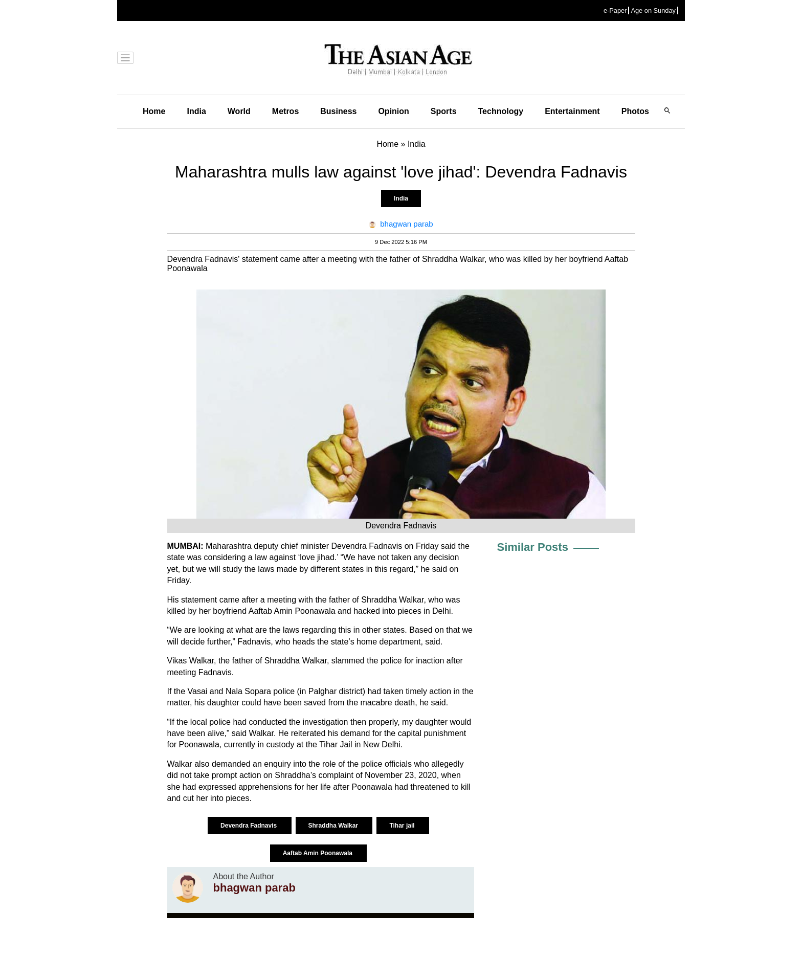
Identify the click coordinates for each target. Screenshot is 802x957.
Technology (501, 111)
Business (338, 111)
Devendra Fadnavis (249, 825)
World (239, 111)
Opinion (393, 111)
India (196, 111)
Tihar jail (402, 825)
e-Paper (615, 10)
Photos (635, 111)
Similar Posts (532, 547)
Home (154, 111)
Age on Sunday (653, 10)
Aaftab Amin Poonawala (318, 853)
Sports (444, 111)
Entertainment (572, 111)
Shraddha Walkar (334, 825)
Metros (285, 111)
